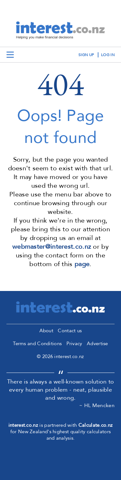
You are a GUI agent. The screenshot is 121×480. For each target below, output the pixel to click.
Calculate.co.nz (95, 425)
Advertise (97, 343)
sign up (86, 54)
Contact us (70, 330)
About (46, 330)
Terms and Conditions (37, 343)
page (82, 264)
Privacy (74, 343)
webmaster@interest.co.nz (51, 246)
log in (108, 54)
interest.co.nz (23, 425)
